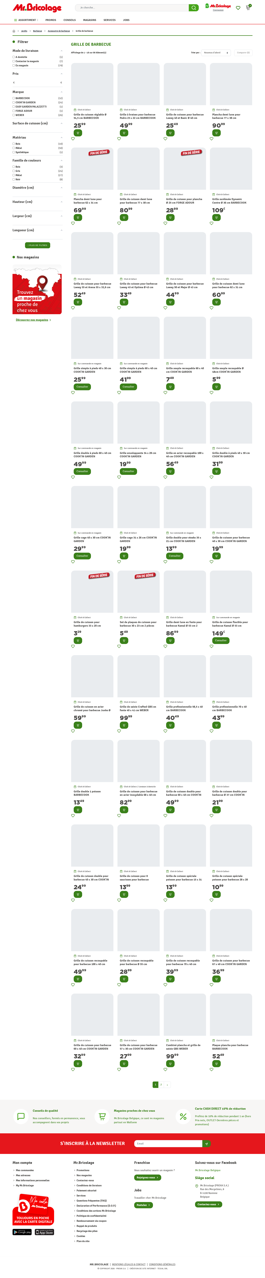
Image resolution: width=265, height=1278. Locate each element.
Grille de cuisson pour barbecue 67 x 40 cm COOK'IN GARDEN (231, 962)
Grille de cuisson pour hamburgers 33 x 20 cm (87, 624)
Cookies (80, 1236)
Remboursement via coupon (91, 1221)
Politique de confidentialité (91, 1216)
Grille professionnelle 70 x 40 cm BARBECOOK (229, 708)
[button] (248, 7)
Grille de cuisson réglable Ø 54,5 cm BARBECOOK (90, 116)
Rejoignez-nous (146, 1177)
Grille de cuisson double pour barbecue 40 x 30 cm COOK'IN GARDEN (91, 879)
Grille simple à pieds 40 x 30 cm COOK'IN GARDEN (92, 370)
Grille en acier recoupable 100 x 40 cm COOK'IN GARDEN (184, 454)
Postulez (142, 1205)
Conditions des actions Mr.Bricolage (96, 1211)
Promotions (82, 1170)
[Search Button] (194, 7)
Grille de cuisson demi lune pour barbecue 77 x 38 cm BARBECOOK (136, 202)
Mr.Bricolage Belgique (208, 1170)
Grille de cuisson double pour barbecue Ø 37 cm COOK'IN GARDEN (229, 795)
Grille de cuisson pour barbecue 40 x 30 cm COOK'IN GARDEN (231, 539)
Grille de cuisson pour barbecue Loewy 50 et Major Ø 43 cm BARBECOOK (185, 287)
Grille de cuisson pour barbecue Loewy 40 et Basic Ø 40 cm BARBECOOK (185, 118)
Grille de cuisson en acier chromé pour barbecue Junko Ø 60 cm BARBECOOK (92, 710)
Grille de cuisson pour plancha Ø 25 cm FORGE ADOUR (184, 200)
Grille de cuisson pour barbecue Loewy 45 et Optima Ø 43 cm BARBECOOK (138, 287)
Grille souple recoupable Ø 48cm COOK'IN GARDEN (228, 370)
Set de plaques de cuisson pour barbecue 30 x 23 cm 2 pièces (138, 624)
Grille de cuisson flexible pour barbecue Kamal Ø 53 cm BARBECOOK (230, 626)
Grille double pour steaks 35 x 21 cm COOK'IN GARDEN (183, 539)
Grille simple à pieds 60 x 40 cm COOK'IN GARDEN (138, 370)
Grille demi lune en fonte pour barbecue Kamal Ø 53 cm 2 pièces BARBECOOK (184, 626)
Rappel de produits (86, 1226)
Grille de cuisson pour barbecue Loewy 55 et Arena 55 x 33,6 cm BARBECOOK (92, 287)
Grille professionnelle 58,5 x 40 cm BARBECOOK (184, 708)
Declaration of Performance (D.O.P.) (96, 1205)
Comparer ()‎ (243, 52)
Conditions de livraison (89, 1185)
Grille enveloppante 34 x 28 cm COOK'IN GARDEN (138, 454)
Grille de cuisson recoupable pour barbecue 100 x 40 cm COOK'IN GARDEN (90, 964)
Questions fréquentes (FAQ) (91, 1200)
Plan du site (82, 1241)
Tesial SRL (163, 1268)
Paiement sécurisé (86, 1190)
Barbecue (37, 31)
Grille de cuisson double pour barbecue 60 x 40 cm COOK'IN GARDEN (183, 795)
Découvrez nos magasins (32, 320)
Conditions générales (162, 1264)
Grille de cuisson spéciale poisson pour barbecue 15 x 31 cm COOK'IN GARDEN (184, 879)
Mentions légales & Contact (129, 1264)
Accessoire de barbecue (59, 31)
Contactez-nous (85, 1180)
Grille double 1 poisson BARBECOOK (87, 793)
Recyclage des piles (87, 1231)
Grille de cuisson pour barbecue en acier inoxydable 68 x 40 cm (138, 793)
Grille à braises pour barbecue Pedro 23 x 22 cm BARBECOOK (138, 116)
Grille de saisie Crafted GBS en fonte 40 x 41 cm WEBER (138, 708)
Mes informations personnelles (33, 1180)
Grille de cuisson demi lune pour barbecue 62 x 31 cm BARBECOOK (228, 287)
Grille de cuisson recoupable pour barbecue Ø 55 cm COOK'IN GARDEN (136, 964)
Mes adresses (23, 1175)
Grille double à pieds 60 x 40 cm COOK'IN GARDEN (92, 454)
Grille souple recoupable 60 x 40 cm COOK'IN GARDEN (185, 370)
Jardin (24, 31)
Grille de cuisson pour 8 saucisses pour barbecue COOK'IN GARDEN (134, 879)
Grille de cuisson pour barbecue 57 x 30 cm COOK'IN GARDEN (138, 1047)
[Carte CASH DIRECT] (183, 1116)
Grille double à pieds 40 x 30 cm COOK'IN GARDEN (231, 454)
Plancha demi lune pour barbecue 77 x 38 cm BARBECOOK (226, 118)
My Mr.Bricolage (25, 1185)
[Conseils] (21, 1116)
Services (81, 1195)
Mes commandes (25, 1170)
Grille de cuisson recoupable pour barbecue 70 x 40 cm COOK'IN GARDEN (183, 964)
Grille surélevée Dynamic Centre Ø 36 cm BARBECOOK (229, 200)
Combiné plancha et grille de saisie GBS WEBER (183, 1047)
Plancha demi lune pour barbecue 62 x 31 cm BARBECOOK (88, 202)
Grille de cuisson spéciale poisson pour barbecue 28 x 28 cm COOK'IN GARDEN (230, 879)
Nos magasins (84, 1175)
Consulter (82, 386)
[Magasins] (102, 1116)
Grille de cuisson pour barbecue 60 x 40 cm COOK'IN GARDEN (92, 1047)
